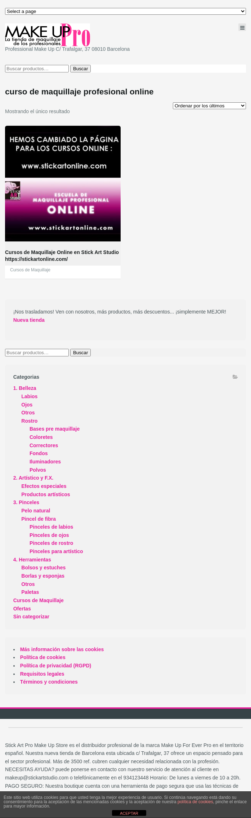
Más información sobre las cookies (62, 649)
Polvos (38, 470)
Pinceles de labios (51, 527)
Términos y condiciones (49, 682)
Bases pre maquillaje (55, 429)
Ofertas (22, 609)
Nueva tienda (29, 320)
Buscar (80, 68)
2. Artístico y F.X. (33, 478)
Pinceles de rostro (51, 543)
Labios (29, 396)
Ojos (26, 405)
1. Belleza (24, 388)
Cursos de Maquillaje (30, 269)
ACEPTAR (129, 813)
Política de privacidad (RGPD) (55, 665)
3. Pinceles (26, 502)
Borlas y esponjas (42, 576)
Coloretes (41, 437)
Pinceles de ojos (49, 535)
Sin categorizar (31, 616)
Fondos (39, 453)
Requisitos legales (42, 674)
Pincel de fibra (38, 519)
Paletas (30, 592)
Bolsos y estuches (43, 567)
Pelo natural (35, 511)
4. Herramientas (32, 560)
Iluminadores (45, 461)
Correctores (44, 445)
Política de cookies (43, 657)
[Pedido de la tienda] (209, 105)
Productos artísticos (45, 494)
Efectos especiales (43, 486)
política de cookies (195, 801)
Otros (28, 412)
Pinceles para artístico (56, 551)
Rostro (29, 421)
